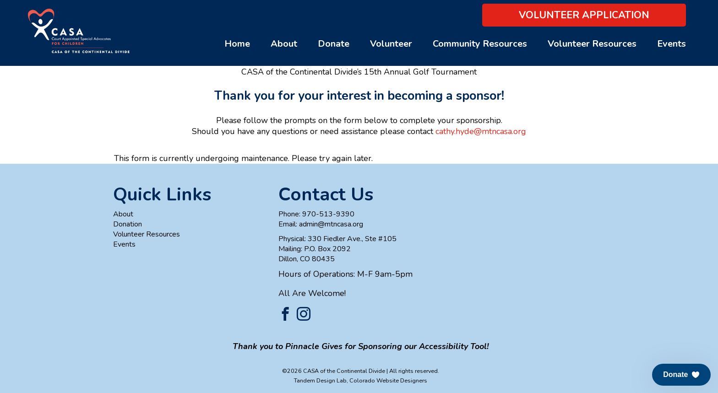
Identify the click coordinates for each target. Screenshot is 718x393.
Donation (127, 224)
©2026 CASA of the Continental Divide (333, 371)
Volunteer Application (584, 15)
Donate (333, 44)
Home (237, 44)
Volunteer (391, 44)
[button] (681, 375)
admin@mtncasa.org (331, 224)
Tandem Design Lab (320, 380)
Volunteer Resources (592, 44)
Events (671, 44)
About (284, 44)
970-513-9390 (328, 214)
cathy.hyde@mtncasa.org (480, 131)
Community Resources (480, 44)
